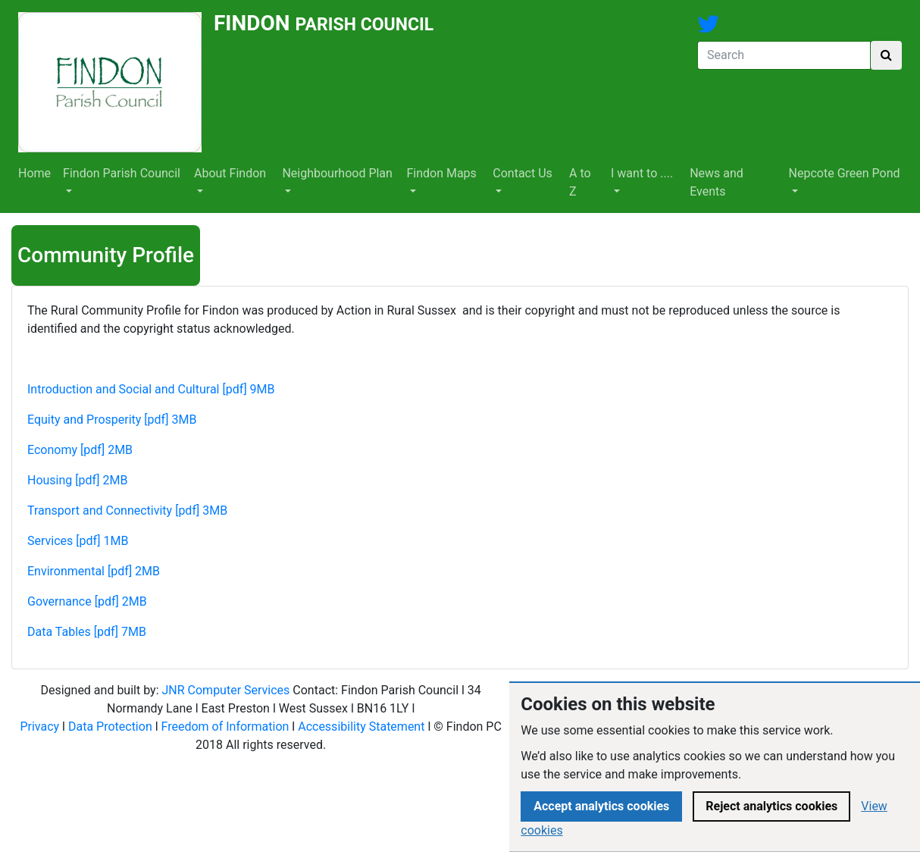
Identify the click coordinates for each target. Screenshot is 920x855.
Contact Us (522, 173)
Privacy (39, 726)
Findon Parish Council (121, 173)
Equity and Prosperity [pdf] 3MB (111, 419)
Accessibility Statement (361, 726)
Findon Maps (441, 173)
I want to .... (642, 173)
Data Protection (110, 726)
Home (34, 173)
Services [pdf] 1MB (77, 541)
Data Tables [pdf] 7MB (86, 632)
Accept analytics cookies (601, 806)
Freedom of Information (225, 726)
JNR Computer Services (225, 690)
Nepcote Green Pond (844, 173)
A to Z (580, 182)
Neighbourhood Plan (337, 173)
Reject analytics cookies (771, 806)
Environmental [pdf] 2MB (93, 571)
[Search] (784, 55)
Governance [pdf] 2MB (87, 601)
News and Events (716, 182)
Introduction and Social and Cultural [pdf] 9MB (151, 389)
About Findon (230, 173)
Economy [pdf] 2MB (80, 450)
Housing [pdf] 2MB (77, 480)
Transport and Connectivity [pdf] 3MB (127, 510)
